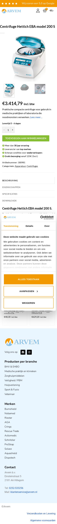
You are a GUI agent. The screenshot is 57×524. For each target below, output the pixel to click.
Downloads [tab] (9, 200)
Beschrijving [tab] (10, 180)
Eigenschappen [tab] (11, 187)
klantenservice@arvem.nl (23, 492)
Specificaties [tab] (9, 194)
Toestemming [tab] (10, 226)
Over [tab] (47, 226)
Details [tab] (29, 226)
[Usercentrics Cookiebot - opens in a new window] (41, 217)
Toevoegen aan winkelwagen (25, 138)
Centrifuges (32, 166)
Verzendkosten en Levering (41, 513)
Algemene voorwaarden (42, 520)
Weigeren (28, 303)
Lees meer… (36, 117)
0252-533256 (16, 488)
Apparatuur (20, 166)
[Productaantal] (8, 130)
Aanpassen (28, 291)
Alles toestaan (28, 279)
